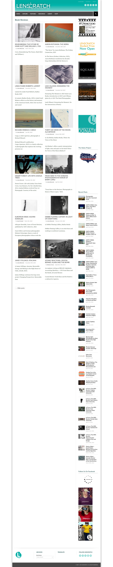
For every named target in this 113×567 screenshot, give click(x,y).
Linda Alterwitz (20, 48)
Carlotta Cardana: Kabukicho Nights (91, 314)
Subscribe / (81, 1)
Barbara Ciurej (50, 264)
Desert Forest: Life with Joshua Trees (28, 177)
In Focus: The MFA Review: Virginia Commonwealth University (91, 391)
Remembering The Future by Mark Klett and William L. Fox (28, 45)
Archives (39, 555)
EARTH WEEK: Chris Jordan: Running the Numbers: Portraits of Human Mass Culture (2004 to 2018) (91, 265)
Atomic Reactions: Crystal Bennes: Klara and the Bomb (57, 261)
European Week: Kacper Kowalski (25, 218)
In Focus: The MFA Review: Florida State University (91, 419)
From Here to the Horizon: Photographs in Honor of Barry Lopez (56, 178)
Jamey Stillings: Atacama (25, 260)
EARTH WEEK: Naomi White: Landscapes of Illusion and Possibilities (90, 253)
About (94, 1)
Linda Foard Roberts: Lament (27, 86)
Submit (50, 14)
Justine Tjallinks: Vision (90, 322)
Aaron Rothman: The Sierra (57, 44)
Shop (56, 14)
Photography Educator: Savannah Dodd (91, 198)
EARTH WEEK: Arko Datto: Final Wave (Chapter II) (91, 206)
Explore (25, 14)
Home (18, 14)
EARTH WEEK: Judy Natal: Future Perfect (91, 224)
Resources (41, 14)
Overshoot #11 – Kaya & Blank (90, 329)
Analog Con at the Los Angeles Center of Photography (91, 374)
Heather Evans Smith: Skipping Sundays (92, 381)
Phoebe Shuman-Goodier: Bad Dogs (91, 347)
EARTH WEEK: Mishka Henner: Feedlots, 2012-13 (91, 233)
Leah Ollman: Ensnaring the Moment (57, 87)
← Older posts (20, 288)
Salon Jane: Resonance (89, 355)
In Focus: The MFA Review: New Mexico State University (91, 400)
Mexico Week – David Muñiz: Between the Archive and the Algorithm (91, 449)
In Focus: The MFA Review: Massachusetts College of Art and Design (91, 437)
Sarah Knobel (20, 221)
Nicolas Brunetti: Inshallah (90, 307)
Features (33, 14)
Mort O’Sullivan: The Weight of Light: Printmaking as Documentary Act (91, 364)
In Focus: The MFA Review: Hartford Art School (91, 427)
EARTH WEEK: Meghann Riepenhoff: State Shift (90, 242)
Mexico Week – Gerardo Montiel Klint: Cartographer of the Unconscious (91, 459)
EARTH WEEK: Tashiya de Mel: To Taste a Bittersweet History (91, 216)
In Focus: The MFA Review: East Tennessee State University (91, 409)
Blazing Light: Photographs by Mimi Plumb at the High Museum (92, 339)
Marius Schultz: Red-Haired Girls (91, 283)
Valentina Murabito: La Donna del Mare (91, 299)
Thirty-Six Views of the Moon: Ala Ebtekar (58, 131)
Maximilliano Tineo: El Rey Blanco (91, 275)
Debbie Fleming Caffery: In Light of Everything (58, 218)
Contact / (89, 1)
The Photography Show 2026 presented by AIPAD (91, 291)
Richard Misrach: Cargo (25, 130)
